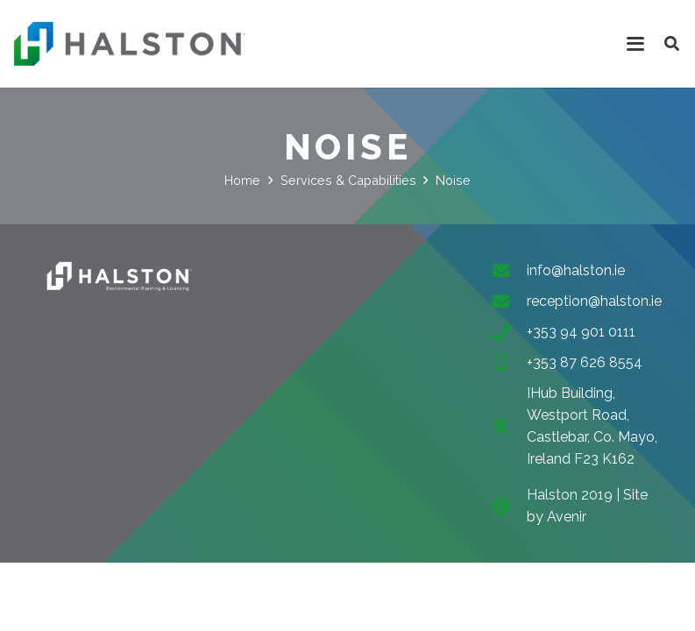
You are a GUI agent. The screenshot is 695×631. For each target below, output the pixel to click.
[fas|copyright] (509, 506)
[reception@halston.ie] (509, 301)
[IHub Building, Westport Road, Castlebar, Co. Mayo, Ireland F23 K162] (509, 426)
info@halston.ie (576, 270)
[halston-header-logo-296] (129, 44)
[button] (636, 44)
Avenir (566, 516)
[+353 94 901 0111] (509, 331)
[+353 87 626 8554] (509, 362)
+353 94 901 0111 (581, 331)
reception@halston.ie (594, 301)
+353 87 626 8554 (584, 362)
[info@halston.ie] (509, 270)
